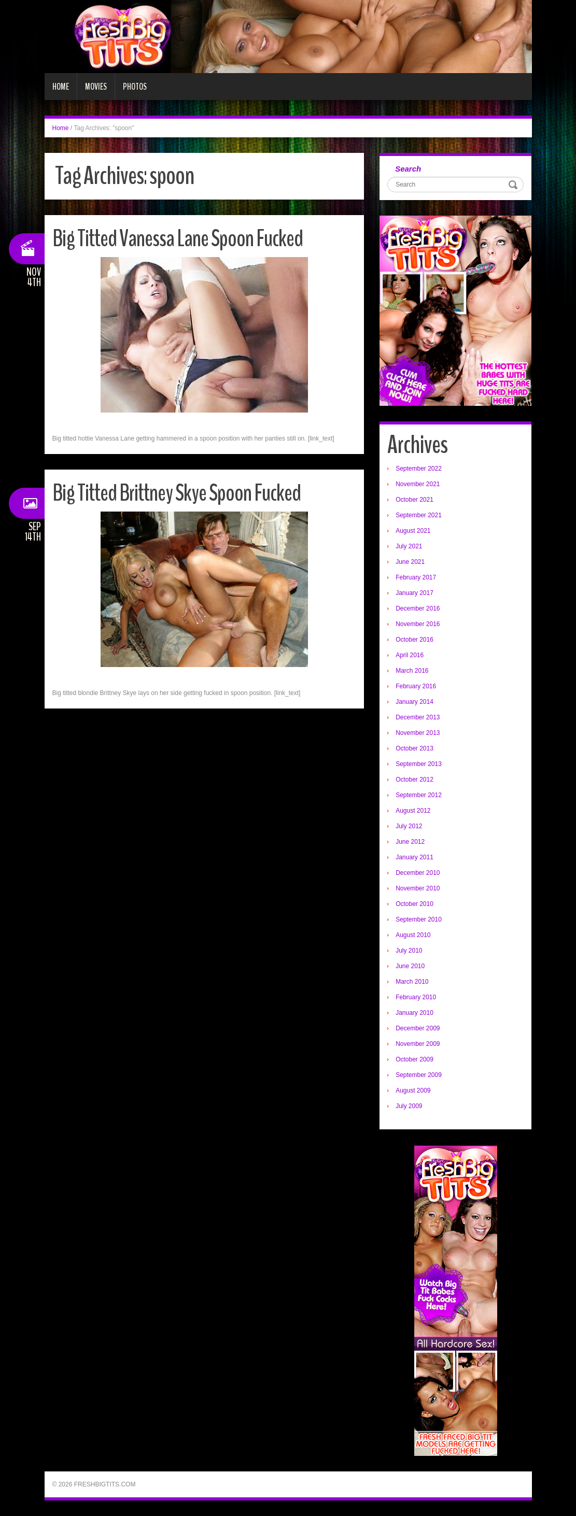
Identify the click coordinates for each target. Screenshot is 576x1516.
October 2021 (414, 499)
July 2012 (409, 826)
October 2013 (414, 748)
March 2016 (412, 670)
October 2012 (414, 779)
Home (60, 86)
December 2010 (418, 872)
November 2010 (418, 888)
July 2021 (409, 546)
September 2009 (419, 1075)
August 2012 (413, 810)
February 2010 (416, 997)
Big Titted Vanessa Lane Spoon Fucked (177, 238)
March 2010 (412, 981)
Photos (135, 86)
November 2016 (418, 624)
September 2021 (419, 515)
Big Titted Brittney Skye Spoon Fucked (176, 493)
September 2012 (419, 795)
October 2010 (414, 904)
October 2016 (414, 639)
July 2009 (409, 1106)
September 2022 (419, 468)
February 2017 (416, 577)
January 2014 (414, 701)
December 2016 (418, 608)
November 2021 (418, 484)
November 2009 (418, 1043)
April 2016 (410, 655)
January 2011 (414, 857)
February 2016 (416, 686)
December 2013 (418, 717)
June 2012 (410, 841)
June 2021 (410, 561)
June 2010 (410, 966)
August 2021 (413, 530)
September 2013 (419, 764)
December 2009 (418, 1028)
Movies (96, 86)
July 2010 (409, 950)
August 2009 (413, 1090)
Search (408, 168)
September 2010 (419, 919)
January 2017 (414, 593)
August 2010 (413, 935)
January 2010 (414, 1012)
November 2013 (418, 732)
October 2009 (414, 1059)
